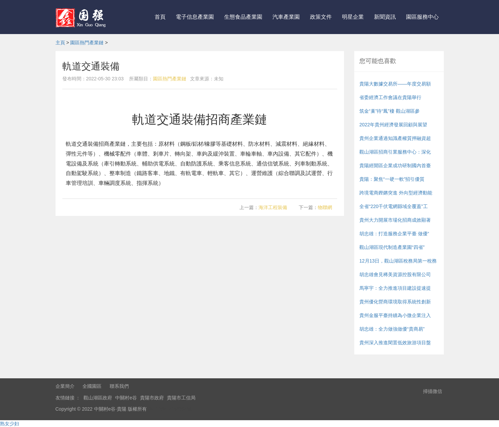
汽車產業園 (286, 17)
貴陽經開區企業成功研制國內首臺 (395, 165)
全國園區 (92, 386)
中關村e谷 (126, 397)
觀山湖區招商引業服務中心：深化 (395, 152)
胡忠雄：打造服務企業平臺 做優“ (394, 233)
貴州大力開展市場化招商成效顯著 (395, 220)
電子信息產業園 (195, 17)
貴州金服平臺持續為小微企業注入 (395, 315)
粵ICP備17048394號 (170, 409)
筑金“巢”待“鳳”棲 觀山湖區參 (389, 111)
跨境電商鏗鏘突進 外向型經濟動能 (395, 192)
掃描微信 (432, 391)
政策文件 (321, 17)
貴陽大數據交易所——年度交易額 (395, 83)
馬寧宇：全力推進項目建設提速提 (395, 288)
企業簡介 (65, 386)
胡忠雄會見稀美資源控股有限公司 (395, 274)
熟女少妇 (9, 423)
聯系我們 (119, 386)
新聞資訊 (385, 17)
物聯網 (325, 207)
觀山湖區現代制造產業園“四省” (391, 247)
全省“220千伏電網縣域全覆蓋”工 (393, 206)
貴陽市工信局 (181, 397)
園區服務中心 (422, 17)
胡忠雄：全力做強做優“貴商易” (391, 329)
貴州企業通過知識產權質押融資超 (395, 138)
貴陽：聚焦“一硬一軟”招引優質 (391, 179)
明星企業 (353, 17)
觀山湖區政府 (97, 397)
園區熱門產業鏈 (87, 42)
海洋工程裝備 (273, 207)
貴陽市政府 (152, 397)
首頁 (160, 17)
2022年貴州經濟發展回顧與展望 (393, 124)
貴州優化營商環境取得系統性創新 (395, 301)
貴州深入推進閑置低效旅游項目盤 (395, 342)
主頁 (60, 42)
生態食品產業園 (243, 17)
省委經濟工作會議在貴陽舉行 (390, 97)
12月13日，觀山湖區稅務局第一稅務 (398, 261)
